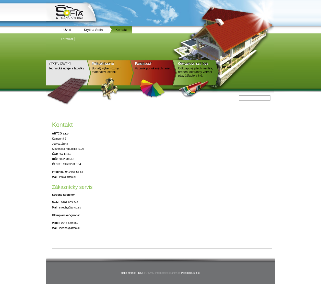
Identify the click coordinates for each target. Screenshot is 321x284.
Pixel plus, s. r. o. (190, 272)
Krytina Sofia (93, 30)
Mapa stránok (128, 272)
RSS (141, 272)
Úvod (67, 30)
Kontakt (121, 30)
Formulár (67, 39)
